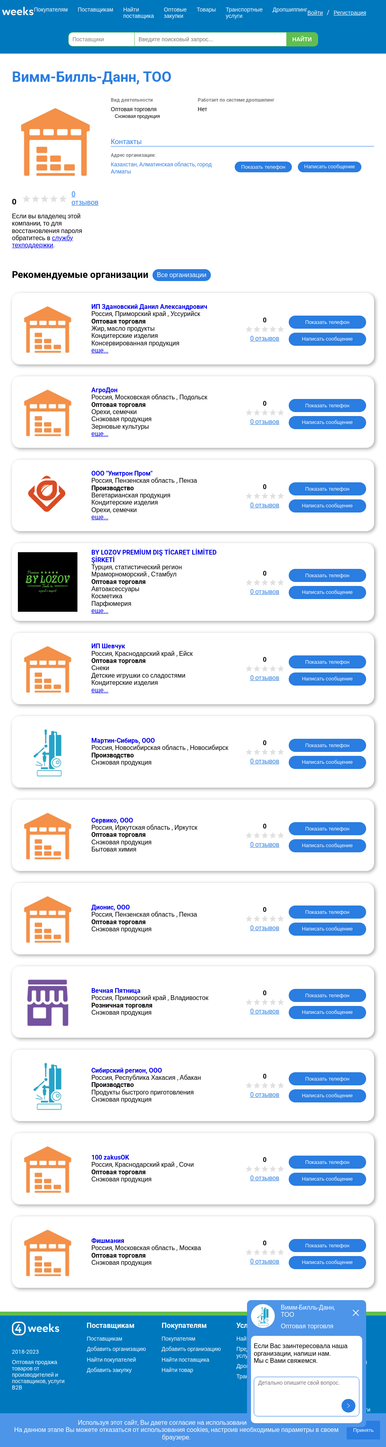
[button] (348, 1405)
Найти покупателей (111, 1359)
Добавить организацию (116, 1349)
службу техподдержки (42, 241)
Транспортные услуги (244, 12)
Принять (363, 1430)
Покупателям (51, 9)
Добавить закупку (109, 1370)
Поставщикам (96, 9)
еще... (99, 350)
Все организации (182, 275)
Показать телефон (263, 167)
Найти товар (177, 1370)
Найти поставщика (138, 12)
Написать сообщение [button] (329, 167)
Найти (302, 39)
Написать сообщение (327, 339)
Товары (206, 9)
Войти (315, 13)
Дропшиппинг (289, 9)
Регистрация (350, 13)
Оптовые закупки (175, 12)
